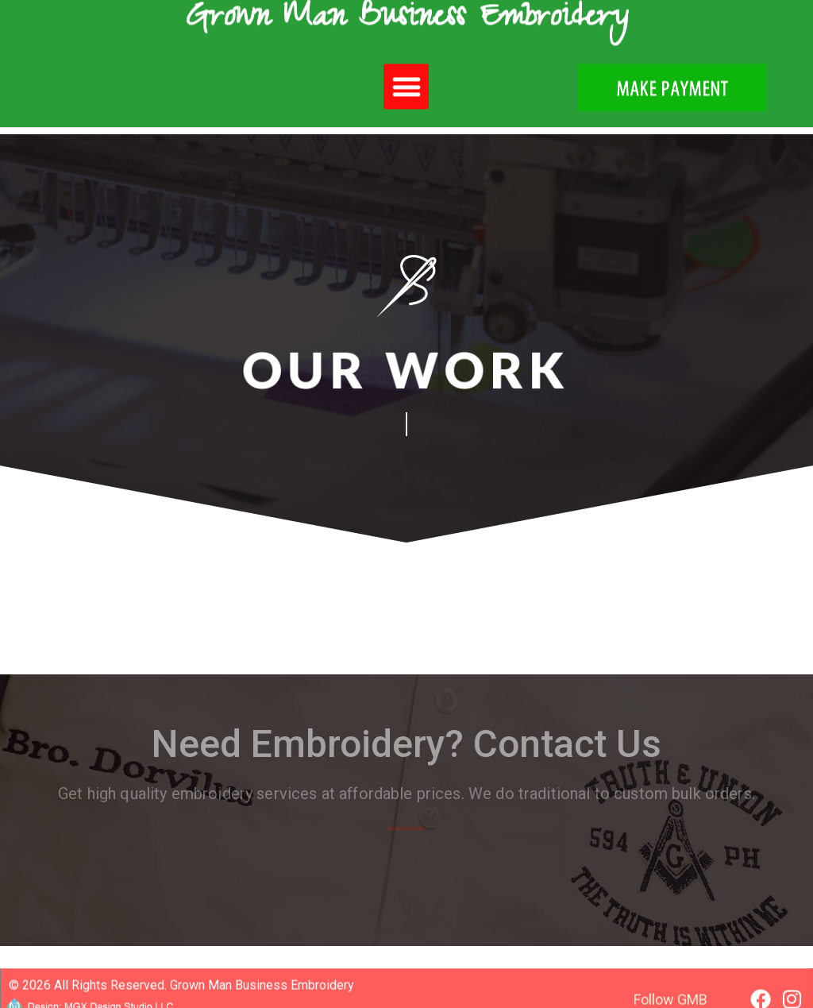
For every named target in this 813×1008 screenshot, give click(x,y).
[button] (406, 76)
